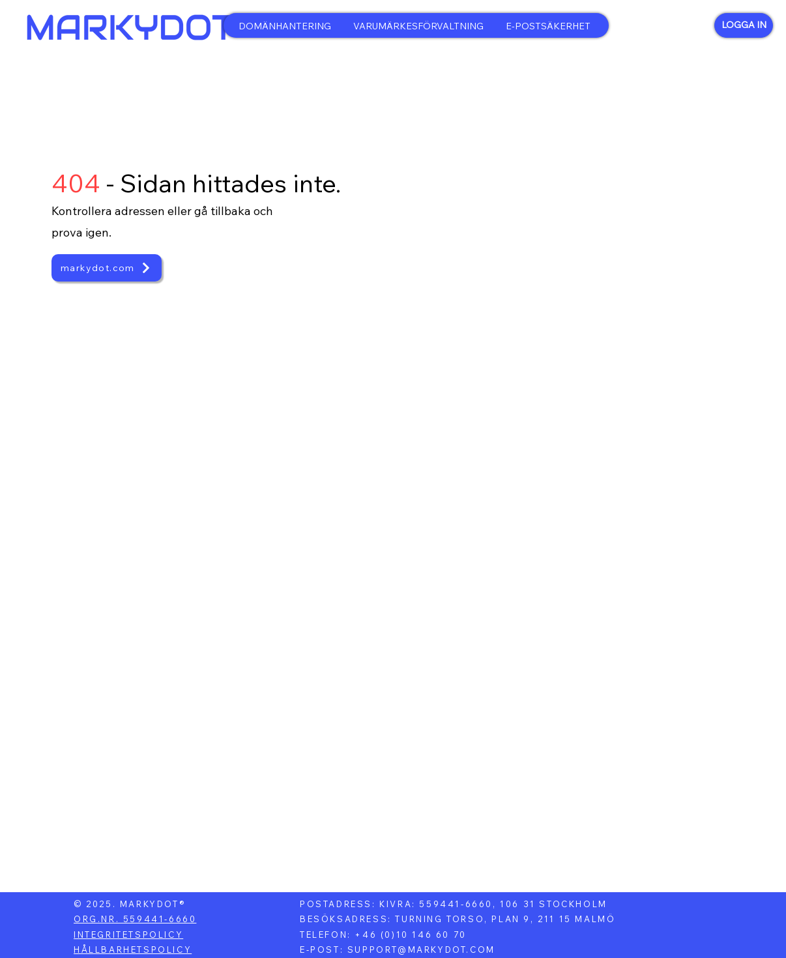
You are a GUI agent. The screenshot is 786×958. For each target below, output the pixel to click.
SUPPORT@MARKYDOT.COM (421, 949)
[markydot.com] (106, 268)
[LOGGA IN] (743, 25)
